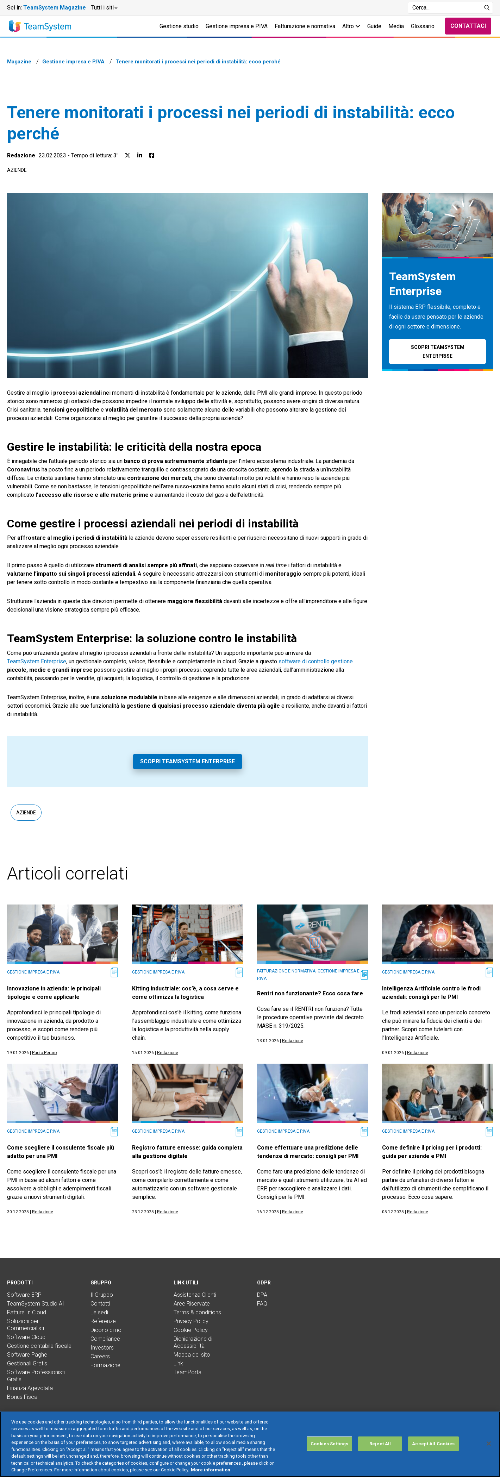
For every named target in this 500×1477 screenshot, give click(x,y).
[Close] (488, 1443)
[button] (104, 8)
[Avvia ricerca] (487, 8)
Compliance (105, 1338)
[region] (250, 1444)
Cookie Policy (191, 1330)
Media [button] (396, 26)
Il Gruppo (101, 1294)
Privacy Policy (191, 1321)
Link (178, 1363)
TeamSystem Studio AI (35, 1303)
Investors (102, 1347)
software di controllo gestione (316, 661)
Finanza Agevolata (30, 1388)
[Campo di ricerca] (444, 8)
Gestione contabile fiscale (39, 1346)
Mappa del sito (192, 1354)
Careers (100, 1356)
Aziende (17, 170)
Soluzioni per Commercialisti (25, 1325)
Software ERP (24, 1294)
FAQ (262, 1303)
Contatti (100, 1303)
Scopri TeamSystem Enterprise (187, 761)
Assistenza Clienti (195, 1294)
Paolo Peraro (44, 1052)
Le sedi (99, 1312)
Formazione (105, 1365)
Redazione (21, 155)
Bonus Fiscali (23, 1397)
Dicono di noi (106, 1330)
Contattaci (468, 26)
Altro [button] (351, 26)
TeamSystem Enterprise (36, 661)
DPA (262, 1294)
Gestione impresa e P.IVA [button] (237, 26)
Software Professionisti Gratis (36, 1376)
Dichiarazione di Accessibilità (193, 1342)
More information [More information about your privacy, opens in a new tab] (210, 1469)
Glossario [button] (423, 26)
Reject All (380, 1443)
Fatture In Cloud (26, 1312)
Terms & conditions (197, 1312)
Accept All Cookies (433, 1443)
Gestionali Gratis (27, 1363)
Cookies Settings (329, 1443)
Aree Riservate (192, 1303)
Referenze (103, 1321)
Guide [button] (374, 26)
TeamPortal (188, 1372)
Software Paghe (27, 1354)
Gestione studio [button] (179, 26)
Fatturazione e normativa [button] (305, 26)
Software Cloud (26, 1337)
